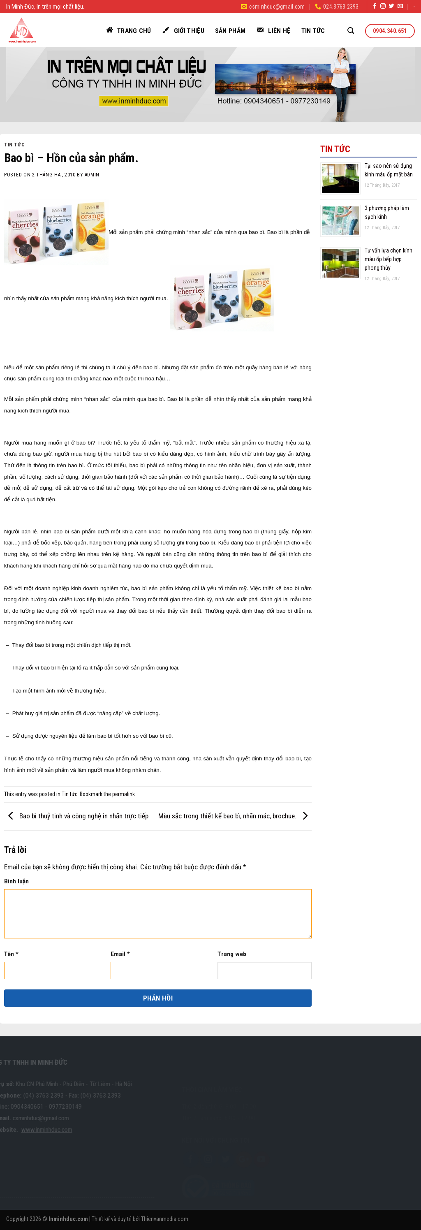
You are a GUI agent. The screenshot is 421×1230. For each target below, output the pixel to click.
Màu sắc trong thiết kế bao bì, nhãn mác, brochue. (235, 816)
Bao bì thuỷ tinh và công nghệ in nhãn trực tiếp (76, 816)
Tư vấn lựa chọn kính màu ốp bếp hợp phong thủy (388, 259)
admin (92, 175)
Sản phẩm (230, 31)
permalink (123, 794)
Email (120, 954)
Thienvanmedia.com (164, 1219)
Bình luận (16, 881)
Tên (11, 954)
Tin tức (313, 31)
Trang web (231, 954)
